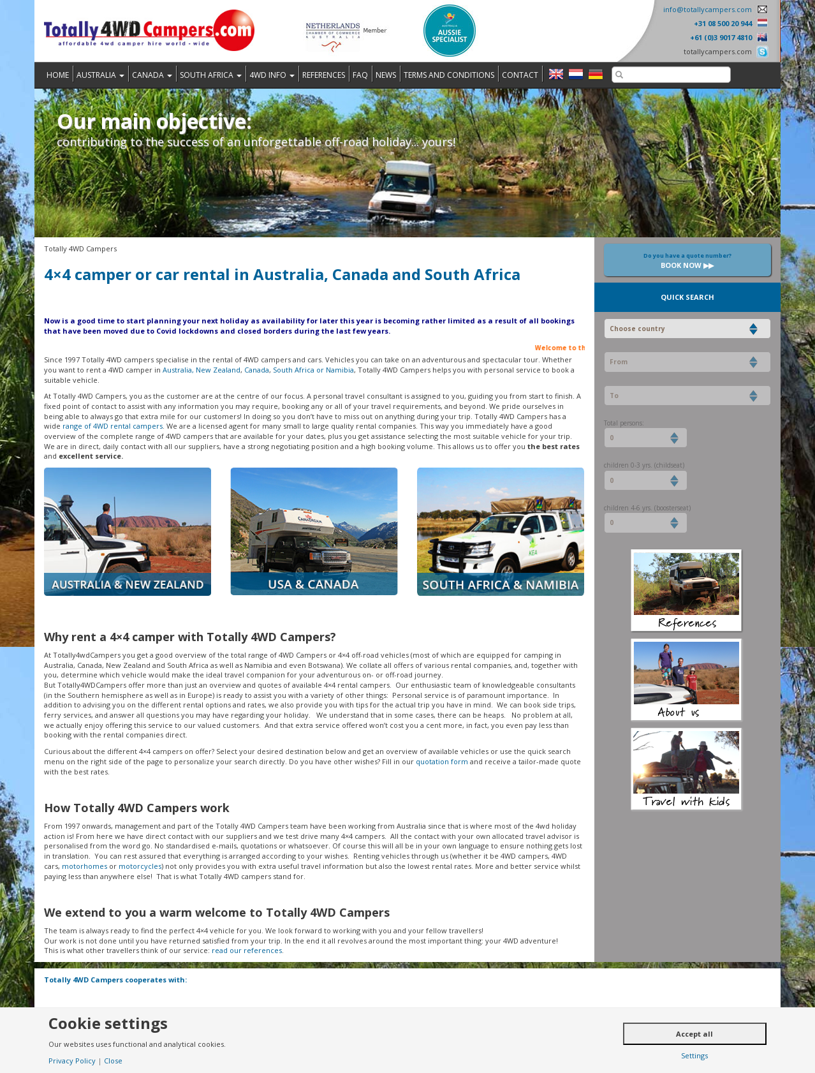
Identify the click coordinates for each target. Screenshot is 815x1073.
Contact (520, 75)
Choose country (637, 328)
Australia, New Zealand (201, 369)
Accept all (694, 1034)
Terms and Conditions (449, 75)
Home (58, 75)
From (619, 361)
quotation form (442, 761)
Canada (152, 75)
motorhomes (84, 866)
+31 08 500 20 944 (723, 23)
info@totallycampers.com (707, 9)
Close (113, 1060)
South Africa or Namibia (313, 369)
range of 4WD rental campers (112, 426)
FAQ (360, 75)
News (386, 75)
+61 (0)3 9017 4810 (721, 37)
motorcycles (140, 866)
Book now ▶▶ (687, 260)
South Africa (211, 75)
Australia (100, 75)
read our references (247, 950)
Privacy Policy (72, 1060)
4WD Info (272, 75)
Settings (694, 1055)
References (323, 75)
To (614, 395)
